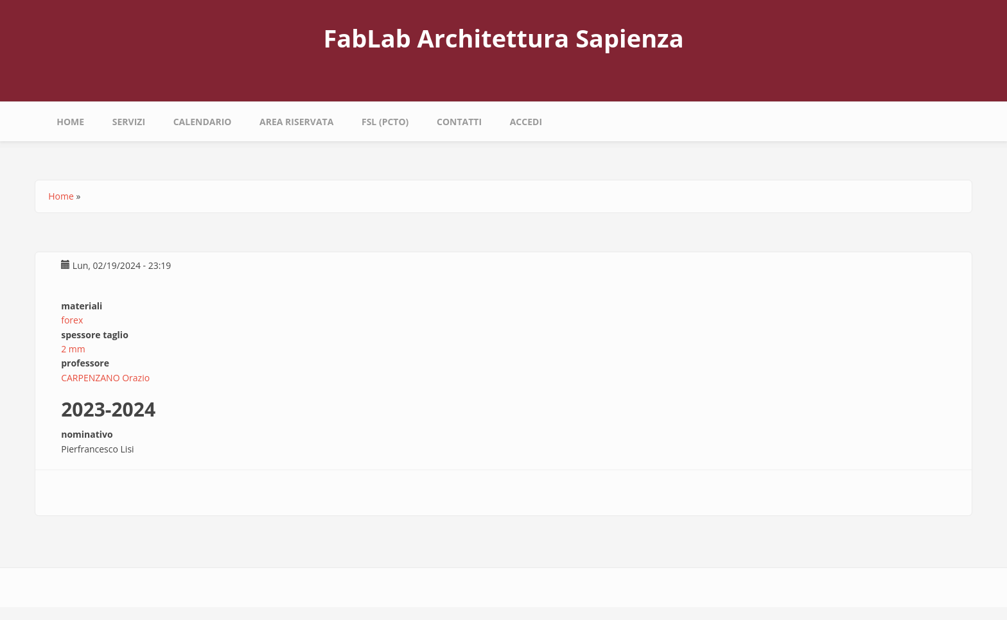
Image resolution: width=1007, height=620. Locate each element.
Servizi (128, 122)
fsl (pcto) (385, 122)
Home (70, 122)
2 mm (73, 349)
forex (72, 320)
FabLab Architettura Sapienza (503, 38)
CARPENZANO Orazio (105, 378)
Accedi (526, 122)
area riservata (296, 122)
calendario (202, 122)
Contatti (459, 122)
